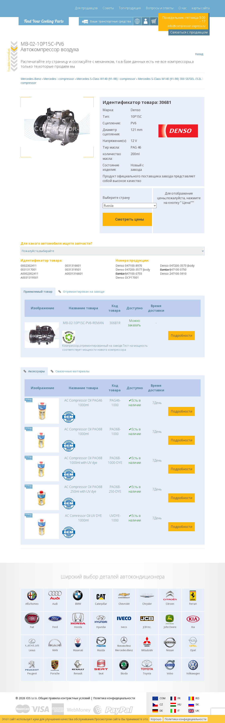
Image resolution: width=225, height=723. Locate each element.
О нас (182, 8)
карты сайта (201, 8)
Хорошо (156, 719)
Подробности (181, 335)
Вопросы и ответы (159, 8)
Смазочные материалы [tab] (70, 371)
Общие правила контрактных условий (64, 698)
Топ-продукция (130, 8)
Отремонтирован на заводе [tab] (81, 291)
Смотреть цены (129, 219)
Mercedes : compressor (58, 79)
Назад (199, 48)
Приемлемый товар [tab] (38, 291)
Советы (108, 8)
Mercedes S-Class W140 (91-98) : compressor (105, 79)
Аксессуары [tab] (34, 371)
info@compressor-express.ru (186, 26)
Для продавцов (86, 8)
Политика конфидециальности (114, 698)
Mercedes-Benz (31, 79)
